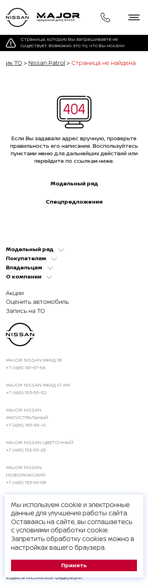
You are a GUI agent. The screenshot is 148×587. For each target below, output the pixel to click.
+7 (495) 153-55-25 (26, 449)
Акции (15, 293)
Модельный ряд (74, 183)
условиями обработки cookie (62, 530)
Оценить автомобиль (37, 301)
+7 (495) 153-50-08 (26, 482)
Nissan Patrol (46, 63)
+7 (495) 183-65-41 (26, 424)
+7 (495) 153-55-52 (26, 392)
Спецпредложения (74, 201)
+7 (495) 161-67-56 (25, 367)
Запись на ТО (25, 311)
